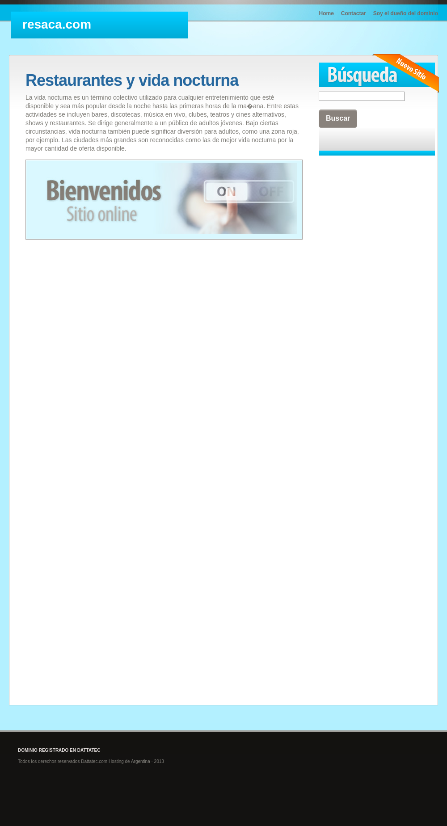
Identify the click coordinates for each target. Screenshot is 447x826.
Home (326, 13)
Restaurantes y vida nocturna (131, 80)
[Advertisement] (354, 295)
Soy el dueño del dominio (405, 13)
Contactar (353, 13)
